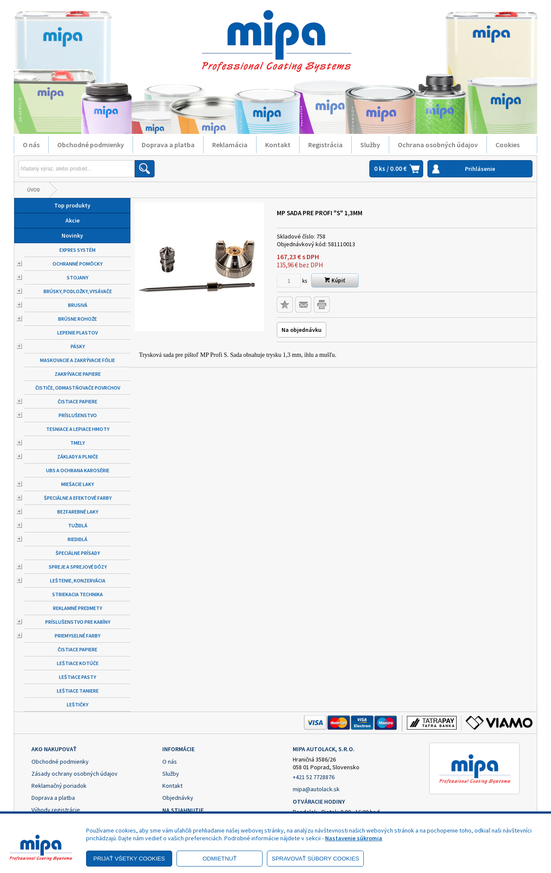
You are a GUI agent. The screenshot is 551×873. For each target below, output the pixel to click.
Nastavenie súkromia (353, 838)
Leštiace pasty (77, 677)
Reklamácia (230, 144)
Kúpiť (335, 280)
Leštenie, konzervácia (77, 580)
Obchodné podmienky (90, 144)
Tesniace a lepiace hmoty (77, 429)
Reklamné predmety (77, 608)
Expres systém (77, 250)
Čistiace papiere (77, 401)
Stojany (77, 277)
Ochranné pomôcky (77, 263)
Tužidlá (77, 525)
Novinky (72, 235)
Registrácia (325, 144)
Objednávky (177, 798)
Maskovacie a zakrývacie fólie (77, 360)
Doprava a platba (168, 144)
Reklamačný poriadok (59, 785)
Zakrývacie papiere (78, 374)
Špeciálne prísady (78, 553)
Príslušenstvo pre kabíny (77, 622)
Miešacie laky (77, 484)
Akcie (72, 220)
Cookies (507, 144)
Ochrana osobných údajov (438, 144)
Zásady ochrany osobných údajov (74, 773)
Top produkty (72, 205)
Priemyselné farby (77, 635)
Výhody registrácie (55, 810)
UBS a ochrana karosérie (77, 470)
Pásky (78, 346)
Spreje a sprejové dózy (78, 566)
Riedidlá (77, 539)
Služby (370, 144)
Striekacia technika (77, 594)
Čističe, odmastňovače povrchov (77, 387)
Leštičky (77, 704)
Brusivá (77, 305)
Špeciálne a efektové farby (77, 498)
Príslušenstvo (78, 415)
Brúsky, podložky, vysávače (77, 291)
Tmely (77, 443)
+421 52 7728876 (313, 777)
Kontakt (278, 144)
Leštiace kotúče (78, 663)
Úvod (33, 189)
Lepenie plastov (77, 332)
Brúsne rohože (77, 319)
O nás (31, 144)
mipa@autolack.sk (316, 789)
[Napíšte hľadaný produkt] (77, 168)
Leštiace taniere (78, 690)
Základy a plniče (77, 456)
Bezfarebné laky (77, 511)
